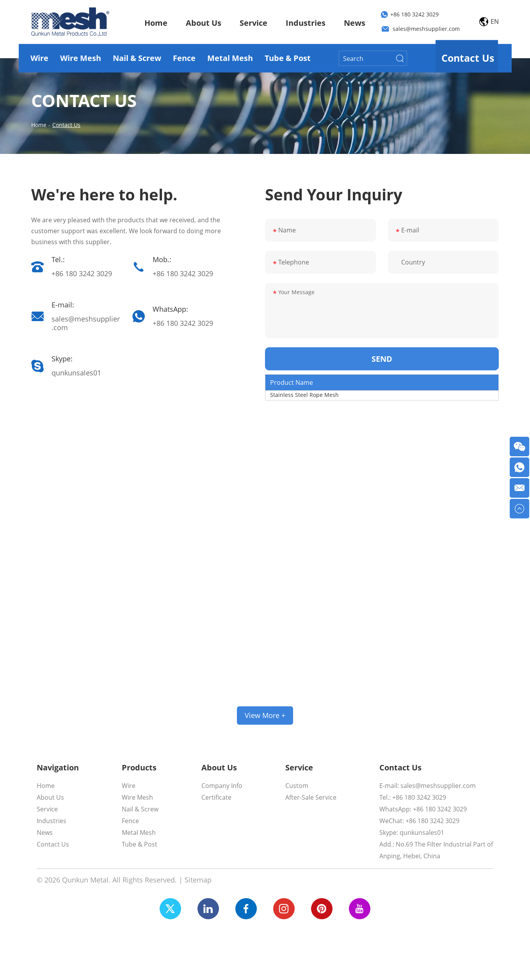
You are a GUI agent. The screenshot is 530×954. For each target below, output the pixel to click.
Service (253, 23)
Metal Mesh (230, 58)
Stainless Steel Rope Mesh (304, 394)
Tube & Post (288, 58)
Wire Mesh (80, 58)
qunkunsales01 (76, 372)
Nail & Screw (137, 58)
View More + (265, 715)
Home (155, 23)
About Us (203, 23)
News (354, 23)
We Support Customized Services (265, 668)
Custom (296, 785)
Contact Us (467, 57)
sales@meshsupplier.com (426, 29)
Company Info (221, 785)
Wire (39, 58)
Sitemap (198, 879)
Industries (305, 23)
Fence (184, 58)
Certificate (216, 797)
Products (139, 767)
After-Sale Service (310, 797)
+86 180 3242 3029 (414, 14)
